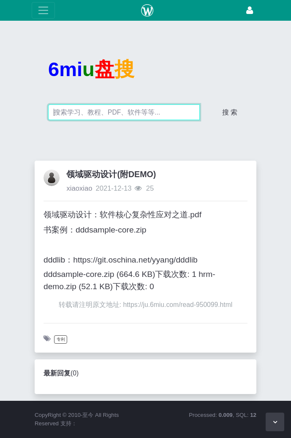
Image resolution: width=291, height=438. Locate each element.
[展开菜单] (43, 10)
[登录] (249, 10)
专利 (61, 339)
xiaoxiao (79, 188)
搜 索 (229, 112)
